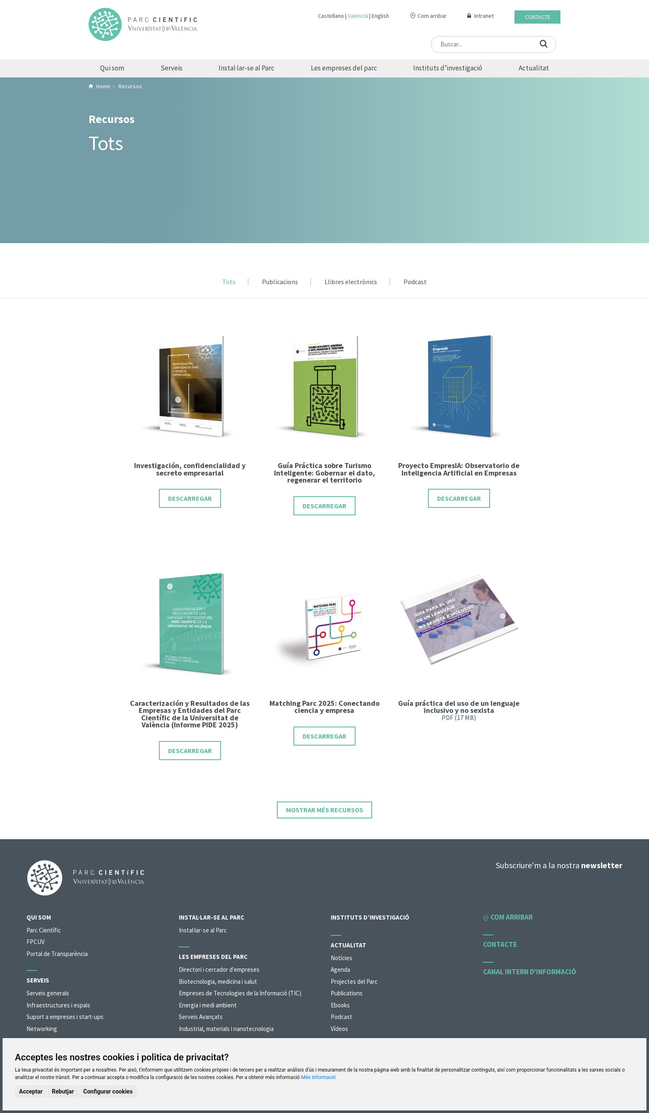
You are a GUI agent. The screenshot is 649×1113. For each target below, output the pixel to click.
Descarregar (190, 498)
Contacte (537, 17)
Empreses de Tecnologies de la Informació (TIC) (240, 993)
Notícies (341, 958)
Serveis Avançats (201, 1017)
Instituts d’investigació (447, 67)
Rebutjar (63, 1091)
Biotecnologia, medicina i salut (218, 981)
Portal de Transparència (57, 954)
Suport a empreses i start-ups (64, 1017)
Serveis (172, 67)
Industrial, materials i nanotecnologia (226, 1029)
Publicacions (280, 282)
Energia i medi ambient (208, 1005)
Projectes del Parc (354, 981)
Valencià (358, 15)
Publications (347, 993)
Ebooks (340, 1005)
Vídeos (339, 1029)
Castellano (331, 15)
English (380, 15)
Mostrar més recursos (324, 810)
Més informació (318, 1077)
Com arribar (432, 15)
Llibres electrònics (350, 282)
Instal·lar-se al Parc (246, 67)
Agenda (340, 969)
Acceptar (31, 1091)
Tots (229, 282)
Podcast (415, 282)
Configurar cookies (107, 1091)
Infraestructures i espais (58, 1005)
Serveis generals (47, 993)
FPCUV (35, 942)
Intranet (484, 15)
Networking (41, 1029)
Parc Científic (43, 930)
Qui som (112, 67)
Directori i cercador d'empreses (219, 969)
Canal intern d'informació (529, 971)
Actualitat (534, 67)
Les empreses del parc (344, 67)
